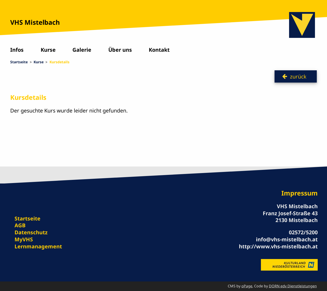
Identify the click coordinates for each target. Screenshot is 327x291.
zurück (298, 76)
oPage (246, 286)
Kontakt (159, 49)
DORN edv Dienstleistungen (293, 286)
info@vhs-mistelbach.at (287, 239)
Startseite (19, 61)
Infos (17, 49)
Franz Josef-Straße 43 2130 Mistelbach (290, 217)
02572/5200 (303, 232)
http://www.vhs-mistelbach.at (278, 246)
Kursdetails (59, 61)
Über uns (120, 49)
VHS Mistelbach (35, 22)
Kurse (48, 49)
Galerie (81, 49)
